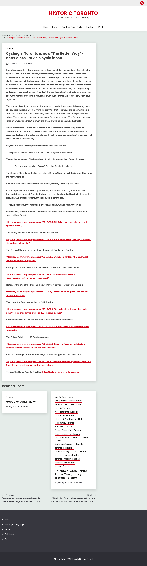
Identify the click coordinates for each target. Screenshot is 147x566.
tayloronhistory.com (64, 444)
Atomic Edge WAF (63, 559)
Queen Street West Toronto (68, 430)
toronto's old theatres (65, 462)
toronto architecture (64, 448)
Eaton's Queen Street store (68, 404)
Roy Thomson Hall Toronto (67, 434)
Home (46, 27)
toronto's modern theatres (67, 459)
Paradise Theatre (63, 426)
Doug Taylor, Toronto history (68, 400)
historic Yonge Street (65, 415)
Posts (101, 27)
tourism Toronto (62, 466)
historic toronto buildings (66, 411)
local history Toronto (64, 423)
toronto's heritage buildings (67, 455)
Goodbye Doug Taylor (72, 27)
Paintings (90, 27)
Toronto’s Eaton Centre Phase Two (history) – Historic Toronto (71, 474)
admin (29, 63)
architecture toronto (64, 397)
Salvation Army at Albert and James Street (72, 439)
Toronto (10, 48)
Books (55, 27)
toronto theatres (80, 451)
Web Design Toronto (84, 559)
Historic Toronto (73, 13)
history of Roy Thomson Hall (68, 419)
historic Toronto (62, 408)
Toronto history (62, 451)
